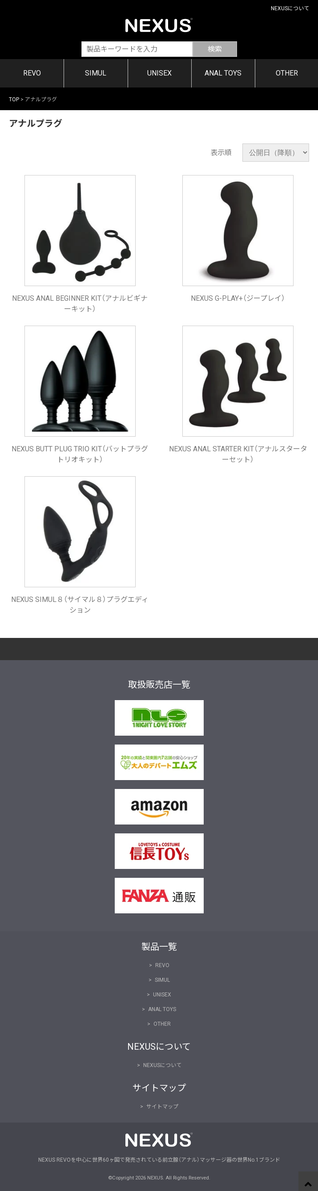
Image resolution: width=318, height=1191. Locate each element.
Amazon (53, 807)
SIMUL (95, 73)
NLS (53, 718)
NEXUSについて (290, 8)
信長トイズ (53, 851)
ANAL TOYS (223, 73)
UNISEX (159, 73)
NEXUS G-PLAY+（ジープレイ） (238, 298)
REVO (32, 73)
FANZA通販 (53, 895)
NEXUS (159, 24)
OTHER (287, 73)
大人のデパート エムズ (53, 762)
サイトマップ (162, 1106)
